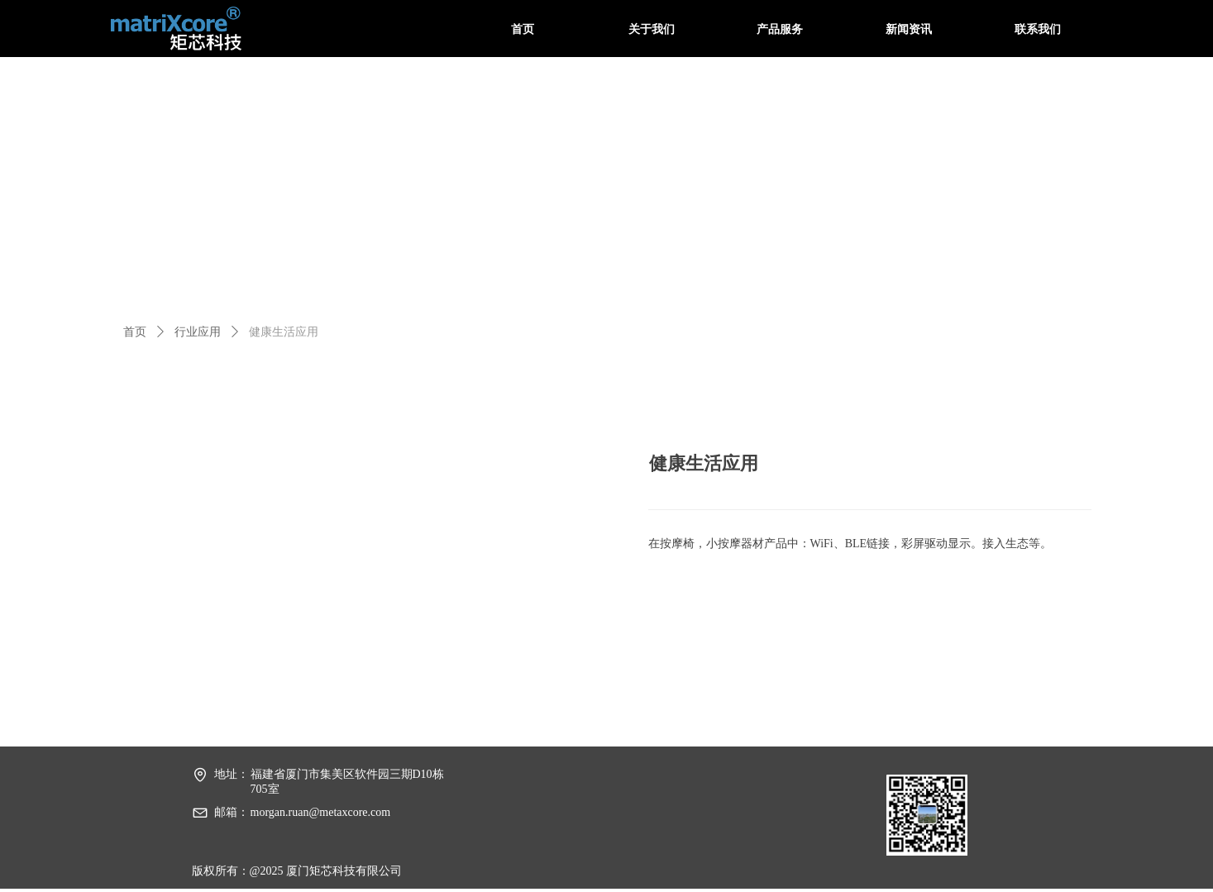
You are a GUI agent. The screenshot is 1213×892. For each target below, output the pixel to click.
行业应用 (197, 332)
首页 (134, 332)
